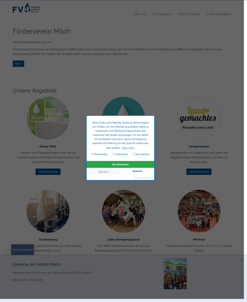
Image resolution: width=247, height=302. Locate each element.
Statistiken (120, 154)
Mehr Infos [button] (128, 147)
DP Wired (149, 178)
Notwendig (99, 154)
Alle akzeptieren (120, 164)
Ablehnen (137, 171)
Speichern (103, 171)
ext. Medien (141, 154)
